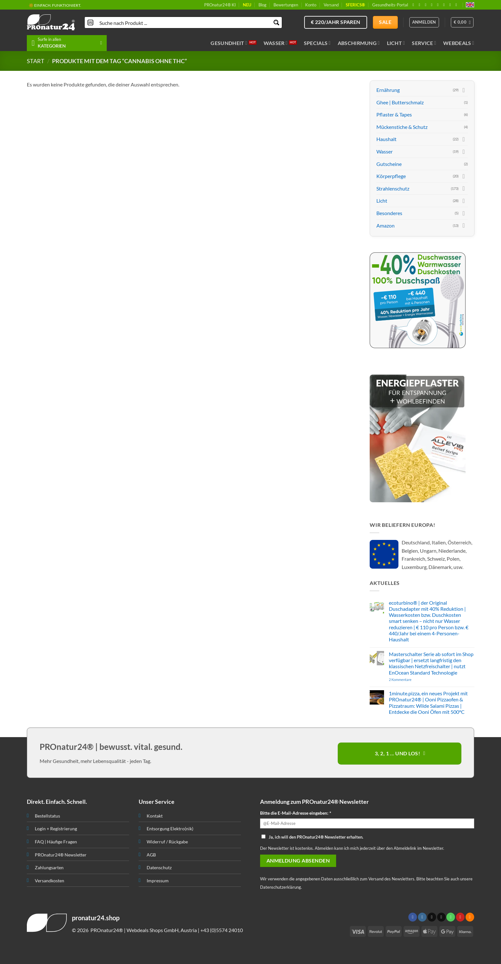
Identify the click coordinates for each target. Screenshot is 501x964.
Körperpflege (391, 176)
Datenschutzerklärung (280, 887)
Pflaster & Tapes (394, 114)
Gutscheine (389, 164)
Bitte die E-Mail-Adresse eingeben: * (295, 813)
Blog (262, 4)
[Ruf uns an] (439, 5)
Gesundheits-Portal (390, 4)
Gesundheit (229, 43)
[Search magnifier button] (276, 22)
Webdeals (458, 43)
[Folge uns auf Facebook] (414, 5)
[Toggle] (463, 90)
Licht (396, 43)
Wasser (276, 43)
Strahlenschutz (392, 188)
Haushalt (386, 139)
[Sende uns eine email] (433, 5)
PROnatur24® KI (220, 4)
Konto (310, 4)
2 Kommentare (412, 679)
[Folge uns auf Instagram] (420, 5)
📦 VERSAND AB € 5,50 (49, 5)
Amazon (385, 225)
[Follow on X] (427, 5)
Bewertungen (286, 4)
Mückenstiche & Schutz (402, 127)
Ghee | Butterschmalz (400, 102)
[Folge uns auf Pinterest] (445, 5)
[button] (462, 22)
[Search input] (183, 22)
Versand (331, 4)
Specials (317, 43)
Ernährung (388, 90)
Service (424, 43)
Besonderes (389, 213)
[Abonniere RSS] (451, 5)
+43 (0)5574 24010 (221, 930)
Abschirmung (359, 43)
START (35, 60)
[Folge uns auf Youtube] (457, 5)
